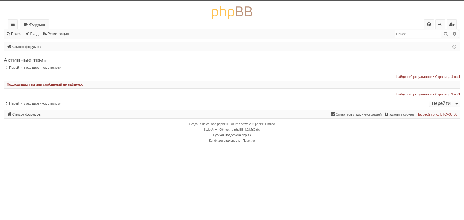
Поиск (16, 34)
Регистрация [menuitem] (453, 25)
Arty (214, 129)
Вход (34, 34)
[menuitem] (429, 24)
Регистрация (58, 34)
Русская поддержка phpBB (232, 135)
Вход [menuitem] (441, 25)
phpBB (221, 124)
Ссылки (13, 25)
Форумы (37, 24)
